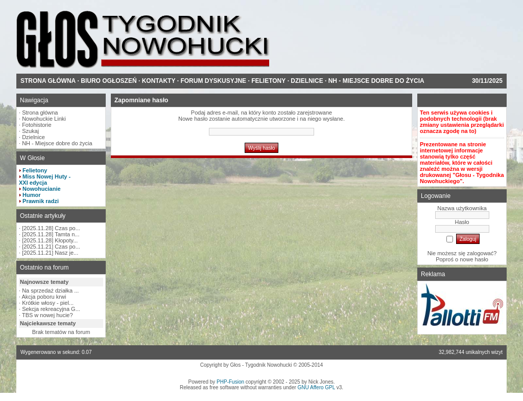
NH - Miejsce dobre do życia (57, 143)
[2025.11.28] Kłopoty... (50, 240)
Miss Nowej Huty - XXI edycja (44, 179)
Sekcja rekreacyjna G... (51, 309)
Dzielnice (33, 137)
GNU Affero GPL (316, 387)
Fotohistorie (36, 125)
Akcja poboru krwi (44, 297)
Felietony (34, 170)
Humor (31, 195)
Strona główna (40, 112)
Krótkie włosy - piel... (48, 303)
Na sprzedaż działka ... (50, 290)
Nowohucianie (41, 189)
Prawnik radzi (40, 201)
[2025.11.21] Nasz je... (50, 253)
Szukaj (30, 131)
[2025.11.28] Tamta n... (50, 234)
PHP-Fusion (230, 382)
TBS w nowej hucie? (47, 315)
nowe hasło (474, 259)
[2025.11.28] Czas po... (51, 228)
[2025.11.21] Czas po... (51, 246)
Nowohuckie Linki (44, 119)
